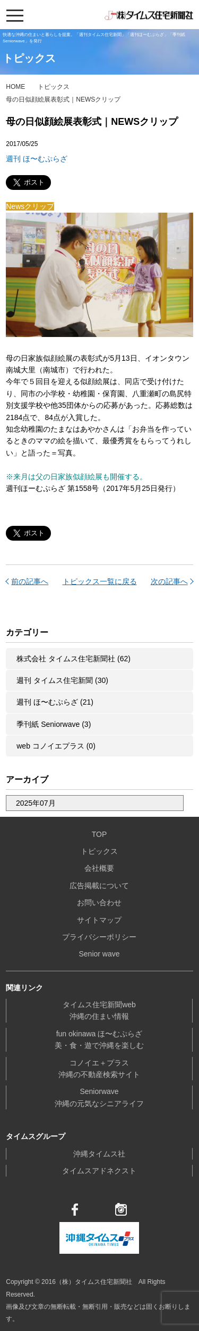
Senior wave (99, 954)
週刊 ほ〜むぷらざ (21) (54, 702)
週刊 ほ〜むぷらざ (36, 158)
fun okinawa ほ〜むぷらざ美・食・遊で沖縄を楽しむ (99, 1039)
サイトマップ (99, 920)
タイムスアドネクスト (99, 1170)
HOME (15, 86)
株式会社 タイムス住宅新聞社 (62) (73, 658)
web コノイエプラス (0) (56, 746)
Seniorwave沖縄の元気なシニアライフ (99, 1097)
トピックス (54, 86)
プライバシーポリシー (99, 937)
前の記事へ (29, 581)
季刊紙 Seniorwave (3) (53, 724)
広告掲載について (99, 885)
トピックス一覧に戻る (100, 581)
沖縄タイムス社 (99, 1154)
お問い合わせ (99, 902)
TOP (99, 834)
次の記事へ (169, 581)
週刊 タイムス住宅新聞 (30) (62, 680)
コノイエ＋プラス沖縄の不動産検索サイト (99, 1069)
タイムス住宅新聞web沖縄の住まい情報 (99, 1010)
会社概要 (99, 868)
